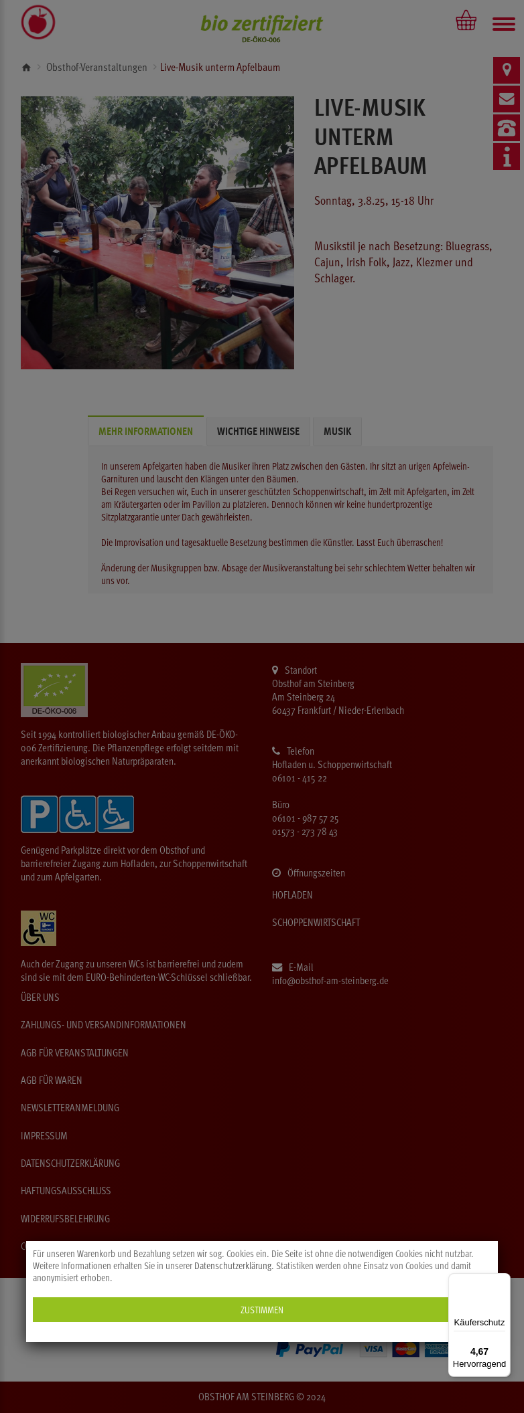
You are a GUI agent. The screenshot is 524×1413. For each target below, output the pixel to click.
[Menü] (503, 1281)
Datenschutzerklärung (232, 1266)
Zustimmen (262, 1309)
